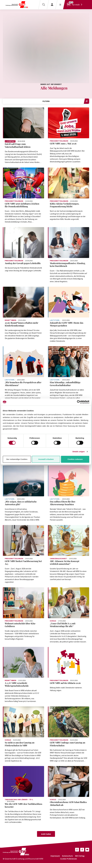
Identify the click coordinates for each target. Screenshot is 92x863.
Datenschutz (67, 856)
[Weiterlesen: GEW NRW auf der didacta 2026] (68, 662)
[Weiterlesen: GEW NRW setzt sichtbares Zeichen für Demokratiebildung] (23, 183)
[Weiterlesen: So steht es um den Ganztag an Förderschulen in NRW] (23, 721)
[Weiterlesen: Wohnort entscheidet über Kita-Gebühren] (23, 602)
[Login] (52, 4)
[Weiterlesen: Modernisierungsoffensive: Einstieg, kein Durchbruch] (68, 242)
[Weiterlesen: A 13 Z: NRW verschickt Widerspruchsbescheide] (23, 662)
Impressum (55, 856)
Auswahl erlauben (46, 459)
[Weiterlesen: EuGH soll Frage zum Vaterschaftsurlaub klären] (23, 122)
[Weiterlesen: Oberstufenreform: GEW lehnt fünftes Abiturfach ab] (68, 781)
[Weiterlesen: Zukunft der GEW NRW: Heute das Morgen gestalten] (68, 302)
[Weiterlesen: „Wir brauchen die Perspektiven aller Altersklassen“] (23, 361)
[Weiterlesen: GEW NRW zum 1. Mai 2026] (68, 122)
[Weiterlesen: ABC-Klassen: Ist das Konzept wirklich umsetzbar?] (68, 540)
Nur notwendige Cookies (16, 459)
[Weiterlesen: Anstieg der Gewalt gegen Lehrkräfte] (23, 242)
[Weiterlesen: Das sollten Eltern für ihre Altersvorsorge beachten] (68, 480)
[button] (77, 850)
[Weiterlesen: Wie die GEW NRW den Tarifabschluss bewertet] (23, 781)
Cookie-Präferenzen (68, 858)
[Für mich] (75, 4)
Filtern (66, 101)
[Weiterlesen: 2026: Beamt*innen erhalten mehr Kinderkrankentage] (23, 302)
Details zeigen (78, 452)
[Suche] (43, 4)
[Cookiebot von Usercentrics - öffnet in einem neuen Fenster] (78, 402)
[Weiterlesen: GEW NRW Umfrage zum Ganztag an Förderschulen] (68, 721)
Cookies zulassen (75, 459)
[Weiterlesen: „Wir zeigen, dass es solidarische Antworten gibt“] (23, 480)
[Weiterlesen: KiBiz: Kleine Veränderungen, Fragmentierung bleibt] (68, 183)
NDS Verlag (79, 856)
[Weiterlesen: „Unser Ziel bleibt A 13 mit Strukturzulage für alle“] (68, 602)
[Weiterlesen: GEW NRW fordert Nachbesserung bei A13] (23, 540)
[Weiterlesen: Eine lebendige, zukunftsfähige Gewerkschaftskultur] (68, 361)
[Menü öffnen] (60, 4)
